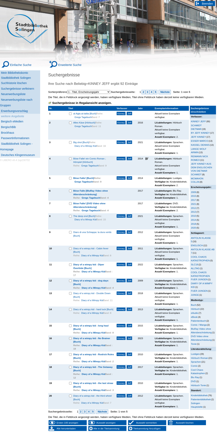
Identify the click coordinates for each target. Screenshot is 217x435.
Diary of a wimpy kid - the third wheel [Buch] (92, 397)
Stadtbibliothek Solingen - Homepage (16, 146)
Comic (194, 365)
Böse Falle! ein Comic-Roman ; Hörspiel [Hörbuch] (89, 160)
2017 (193, 200)
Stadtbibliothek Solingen (16, 77)
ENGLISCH (197, 245)
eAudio (194, 313)
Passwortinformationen (15, 138)
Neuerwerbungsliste (13, 94)
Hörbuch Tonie (198, 385)
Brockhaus (7, 132)
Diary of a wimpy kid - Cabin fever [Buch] (90, 250)
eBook (194, 317)
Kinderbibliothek (199, 395)
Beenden (207, 3)
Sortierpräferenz (57, 91)
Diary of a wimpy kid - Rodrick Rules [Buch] (93, 356)
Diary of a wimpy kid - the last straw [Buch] (93, 385)
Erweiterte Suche (70, 65)
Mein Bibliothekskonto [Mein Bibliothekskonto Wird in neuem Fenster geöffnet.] (14, 72)
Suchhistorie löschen (14, 83)
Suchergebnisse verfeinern (17, 88)
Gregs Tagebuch (83, 117)
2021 (193, 204)
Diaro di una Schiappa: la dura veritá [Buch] (92, 234)
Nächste (165, 92)
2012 (193, 208)
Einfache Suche (21, 65)
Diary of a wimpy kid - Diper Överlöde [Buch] (88, 266)
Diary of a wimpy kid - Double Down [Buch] (92, 295)
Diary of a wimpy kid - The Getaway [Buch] (93, 369)
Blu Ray (195, 377)
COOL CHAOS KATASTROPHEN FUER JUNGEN (200, 276)
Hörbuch (195, 309)
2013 (193, 211)
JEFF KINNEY (198, 136)
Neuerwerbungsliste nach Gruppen (16, 102)
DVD (193, 381)
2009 (193, 192)
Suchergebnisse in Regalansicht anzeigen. (82, 103)
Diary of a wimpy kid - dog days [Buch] (90, 282)
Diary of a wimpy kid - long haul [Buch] (91, 327)
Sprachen (196, 361)
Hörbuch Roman (199, 358)
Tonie (194, 344)
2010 (193, 215)
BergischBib (8, 127)
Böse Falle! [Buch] (83, 178)
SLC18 (194, 264)
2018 (193, 224)
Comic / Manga (199, 324)
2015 (193, 196)
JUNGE (195, 294)
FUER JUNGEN (199, 290)
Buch (193, 305)
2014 (193, 220)
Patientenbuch (198, 320)
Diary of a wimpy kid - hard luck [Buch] (93, 309)
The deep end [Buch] (84, 216)
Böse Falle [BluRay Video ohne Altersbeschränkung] (90, 192)
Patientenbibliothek (201, 399)
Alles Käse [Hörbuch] (84, 122)
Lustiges (195, 354)
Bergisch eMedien (12, 121)
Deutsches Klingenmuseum (18, 155)
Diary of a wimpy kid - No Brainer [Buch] (91, 340)
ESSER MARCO (199, 141)
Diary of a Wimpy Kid (85, 146)
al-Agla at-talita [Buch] (84, 113)
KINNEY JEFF (198, 121)
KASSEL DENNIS (200, 145)
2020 (193, 227)
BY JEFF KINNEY (200, 132)
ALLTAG (195, 268)
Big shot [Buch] (81, 142)
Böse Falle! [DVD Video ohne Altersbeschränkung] (89, 205)
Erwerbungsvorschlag (14, 111)
